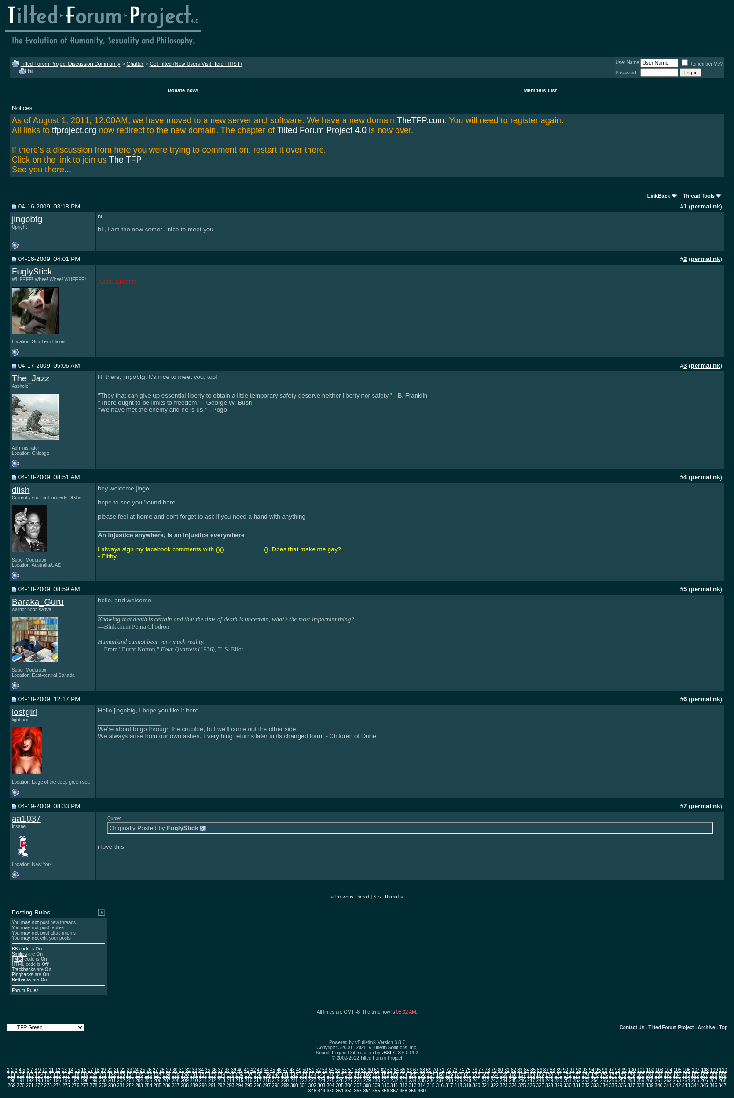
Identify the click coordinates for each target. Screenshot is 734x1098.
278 (94, 1085)
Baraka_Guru (38, 602)
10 (44, 1070)
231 (385, 1080)
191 (21, 1080)
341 (668, 1085)
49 (298, 1070)
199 (94, 1080)
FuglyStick (32, 271)
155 (413, 1075)
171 (559, 1075)
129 (176, 1075)
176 (604, 1075)
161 (467, 1075)
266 (704, 1080)
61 (376, 1070)
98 (617, 1070)
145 (321, 1075)
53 (324, 1070)
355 (376, 1090)
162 (476, 1075)
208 (176, 1080)
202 (121, 1080)
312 (404, 1085)
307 (358, 1085)
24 (136, 1070)
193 (39, 1080)
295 (249, 1085)
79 (494, 1070)
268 (723, 1080)
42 (253, 1070)
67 (415, 1070)
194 (48, 1080)
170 (549, 1075)
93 (584, 1070)
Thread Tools (699, 196)
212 (212, 1080)
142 (294, 1075)
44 (266, 1070)
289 (194, 1085)
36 (214, 1070)
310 (385, 1085)
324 (513, 1085)
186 (695, 1075)
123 (121, 1075)
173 (576, 1075)
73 (454, 1070)
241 (476, 1080)
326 (531, 1085)
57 (350, 1070)
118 (76, 1075)
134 (221, 1075)
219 (276, 1080)
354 (367, 1090)
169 (540, 1075)
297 (267, 1085)
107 (696, 1070)
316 (440, 1085)
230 (376, 1080)
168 (531, 1075)
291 (212, 1085)
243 (495, 1080)
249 (549, 1080)
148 (349, 1075)
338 (641, 1085)
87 (546, 1070)
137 (249, 1075)
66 (409, 1070)
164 (495, 1075)
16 (84, 1070)
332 (586, 1085)
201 (112, 1080)
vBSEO (389, 1052)
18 (96, 1070)
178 (622, 1075)
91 (571, 1070)
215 (239, 1080)
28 (161, 1070)
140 (276, 1075)
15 (77, 1070)
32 (188, 1070)
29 (168, 1070)
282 (130, 1085)
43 (259, 1070)
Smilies (19, 954)
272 (39, 1085)
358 (404, 1090)
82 (513, 1070)
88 (552, 1070)
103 (659, 1070)
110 (723, 1070)
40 (239, 1070)
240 (467, 1080)
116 (57, 1075)
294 (239, 1085)
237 (440, 1080)
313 (413, 1085)
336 (622, 1085)
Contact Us (632, 1027)
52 (318, 1070)
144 (312, 1075)
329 (559, 1085)
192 (30, 1080)
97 (611, 1070)
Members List (540, 90)
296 (258, 1085)
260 (649, 1080)
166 (513, 1075)
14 (70, 1070)
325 (522, 1085)
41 (246, 1070)
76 (474, 1070)
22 (122, 1070)
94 (591, 1070)
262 (668, 1080)
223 (312, 1080)
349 (321, 1090)
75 (467, 1070)
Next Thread (386, 896)
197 (76, 1080)
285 (157, 1085)
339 (649, 1085)
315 (431, 1085)
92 (578, 1070)
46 (279, 1070)
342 (677, 1085)
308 (367, 1085)
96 (604, 1070)
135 (231, 1075)
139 (267, 1075)
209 (185, 1080)
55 (337, 1070)
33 (194, 1070)
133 (212, 1075)
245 (513, 1080)
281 (121, 1085)
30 (174, 1070)
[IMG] (17, 959)
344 (695, 1085)
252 (576, 1080)
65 (402, 1070)
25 (142, 1070)
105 (678, 1070)
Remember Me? (702, 64)
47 (285, 1070)
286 (166, 1085)
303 (321, 1085)
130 (185, 1075)
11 (51, 1070)
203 (130, 1080)
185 (686, 1075)
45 (272, 1070)
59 (363, 1070)
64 (396, 1070)
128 (166, 1075)
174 (586, 1075)
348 (312, 1090)
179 (631, 1075)
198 (84, 1080)
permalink (705, 206)
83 (519, 1070)
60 (370, 1070)
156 (422, 1075)
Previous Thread (352, 896)
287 (176, 1085)
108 (705, 1070)
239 (458, 1080)
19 (103, 1070)
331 (576, 1085)
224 (321, 1080)
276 (76, 1085)
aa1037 (26, 819)
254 (595, 1080)
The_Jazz (31, 378)
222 (303, 1080)
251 (568, 1080)
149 (358, 1075)
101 (641, 1070)
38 (226, 1070)
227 (349, 1080)
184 (677, 1075)
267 (713, 1080)
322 (495, 1085)
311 (394, 1085)
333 (595, 1085)
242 (486, 1080)
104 (669, 1070)
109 (714, 1070)
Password (626, 72)
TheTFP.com (421, 120)
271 (30, 1085)
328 (549, 1085)
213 (221, 1080)
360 (422, 1090)
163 (486, 1075)
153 (394, 1075)
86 (539, 1070)
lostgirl (24, 712)
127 (157, 1075)
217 (258, 1080)
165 (504, 1075)
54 (331, 1070)
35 (207, 1070)
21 (116, 1070)
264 (686, 1080)
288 (185, 1085)
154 (404, 1075)
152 (385, 1075)
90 (565, 1070)
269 (11, 1085)
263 (677, 1080)
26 (149, 1070)
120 (94, 1075)
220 (285, 1080)
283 (139, 1085)
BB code (20, 948)
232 (394, 1080)
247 (531, 1080)
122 (112, 1075)
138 (258, 1075)
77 (481, 1070)
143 (303, 1075)
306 (349, 1085)
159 (449, 1075)
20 (109, 1070)
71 (441, 1070)
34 (201, 1070)
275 (66, 1085)
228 (358, 1080)
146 (331, 1075)
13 (64, 1070)
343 (686, 1085)
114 (39, 1075)
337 (631, 1085)
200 (103, 1080)
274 (57, 1085)
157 (431, 1075)
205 (148, 1080)
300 (294, 1085)
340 (659, 1085)
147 (340, 1075)
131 (194, 1075)
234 (413, 1080)
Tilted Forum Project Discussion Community (71, 64)
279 (103, 1085)
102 (650, 1070)
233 (404, 1080)
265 (695, 1080)
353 (358, 1090)
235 (422, 1080)
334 (604, 1085)
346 (713, 1085)
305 (340, 1085)
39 (233, 1070)
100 (632, 1070)
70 (435, 1070)
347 (723, 1085)
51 (311, 1070)
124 (130, 1075)
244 (504, 1080)
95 (598, 1070)
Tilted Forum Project (671, 1027)
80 (500, 1070)
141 (285, 1075)
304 (331, 1085)
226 (340, 1080)
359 (413, 1090)
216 (249, 1080)
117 (66, 1075)
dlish (20, 490)
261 (659, 1080)
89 (559, 1070)
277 (84, 1085)
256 (613, 1080)
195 (57, 1080)
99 (624, 1070)
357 (394, 1090)
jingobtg (27, 219)
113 (30, 1075)
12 (57, 1070)
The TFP (125, 159)
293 (231, 1085)
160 (458, 1075)
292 (221, 1085)
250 (559, 1080)
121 (103, 1075)
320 (476, 1085)
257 (622, 1080)
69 (429, 1070)
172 (568, 1075)
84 (526, 1070)
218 (267, 1080)
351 (340, 1090)
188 (713, 1075)
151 (376, 1075)
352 (349, 1090)
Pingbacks (22, 974)
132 (203, 1075)
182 (659, 1075)
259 (641, 1080)
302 (312, 1085)
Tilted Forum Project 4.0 (322, 130)
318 (458, 1085)
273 (48, 1085)
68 (422, 1070)
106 (686, 1070)
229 (367, 1080)
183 (668, 1075)
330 (568, 1085)
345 (704, 1085)
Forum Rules (25, 990)
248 (540, 1080)
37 (220, 1070)
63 (389, 1070)
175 (595, 1075)
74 (461, 1070)
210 (194, 1080)
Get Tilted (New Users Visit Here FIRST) (196, 64)
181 (649, 1075)
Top (723, 1027)
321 (486, 1085)
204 (139, 1080)
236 (431, 1080)
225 (331, 1080)
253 (586, 1080)
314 (422, 1085)
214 (231, 1080)
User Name (627, 62)
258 (631, 1080)
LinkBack (658, 196)
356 (385, 1090)
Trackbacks (24, 969)
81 (506, 1070)
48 (292, 1070)
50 (305, 1070)
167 (522, 1075)
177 (613, 1075)
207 (166, 1080)
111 (11, 1075)
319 (467, 1085)
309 (376, 1085)
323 (504, 1085)
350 (331, 1090)
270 (21, 1085)
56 (344, 1070)
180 (641, 1075)
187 (704, 1075)
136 (239, 1075)
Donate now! (183, 90)
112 (21, 1075)
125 (139, 1075)
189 (723, 1075)
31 (181, 1070)
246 (522, 1080)
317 (449, 1085)
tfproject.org (74, 130)
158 (440, 1075)
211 (203, 1080)
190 (11, 1080)
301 (303, 1085)
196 (66, 1080)
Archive (706, 1027)
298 (276, 1085)
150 (367, 1075)
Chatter (134, 64)
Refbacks (21, 979)
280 (112, 1085)
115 (48, 1075)
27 (155, 1070)
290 (203, 1085)
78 (487, 1070)
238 (449, 1080)
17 (90, 1070)
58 (357, 1070)
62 (383, 1070)
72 (448, 1070)
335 (613, 1085)
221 (294, 1080)
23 (129, 1070)
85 (533, 1070)
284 (148, 1085)
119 (84, 1075)
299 (285, 1085)
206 (157, 1080)
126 (148, 1075)
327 (540, 1085)
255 (604, 1080)
